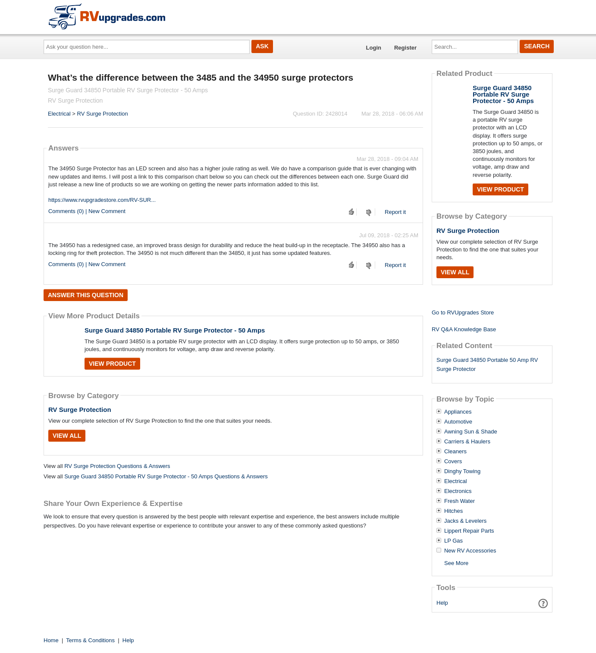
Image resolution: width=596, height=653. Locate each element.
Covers (453, 461)
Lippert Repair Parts (469, 531)
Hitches (453, 511)
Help (442, 603)
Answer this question (85, 295)
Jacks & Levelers (465, 521)
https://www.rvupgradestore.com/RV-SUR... (102, 200)
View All (67, 435)
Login (373, 47)
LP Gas (453, 541)
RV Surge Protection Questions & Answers (117, 466)
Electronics (458, 491)
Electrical (59, 113)
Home (51, 640)
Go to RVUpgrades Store (463, 312)
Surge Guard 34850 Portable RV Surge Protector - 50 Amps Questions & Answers (166, 476)
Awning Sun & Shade (470, 432)
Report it (395, 212)
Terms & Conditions (90, 640)
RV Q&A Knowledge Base (464, 329)
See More (456, 563)
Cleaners (455, 452)
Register (405, 47)
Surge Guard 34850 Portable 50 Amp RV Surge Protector (487, 364)
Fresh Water (459, 501)
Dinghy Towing (462, 471)
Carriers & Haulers (467, 442)
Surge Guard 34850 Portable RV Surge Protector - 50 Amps (175, 330)
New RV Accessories (470, 551)
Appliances (458, 412)
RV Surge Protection (102, 113)
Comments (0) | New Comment (86, 211)
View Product (112, 363)
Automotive (458, 422)
